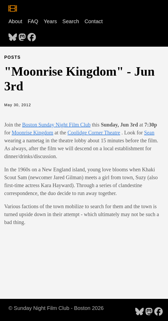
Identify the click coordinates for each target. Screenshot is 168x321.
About (15, 21)
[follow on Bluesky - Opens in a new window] (12, 35)
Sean (149, 132)
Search (70, 21)
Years (50, 21)
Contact (94, 21)
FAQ (33, 21)
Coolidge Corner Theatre (93, 132)
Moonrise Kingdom (32, 132)
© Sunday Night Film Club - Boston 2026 (56, 308)
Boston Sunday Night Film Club (56, 125)
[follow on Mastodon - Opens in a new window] (22, 35)
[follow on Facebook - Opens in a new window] (31, 35)
